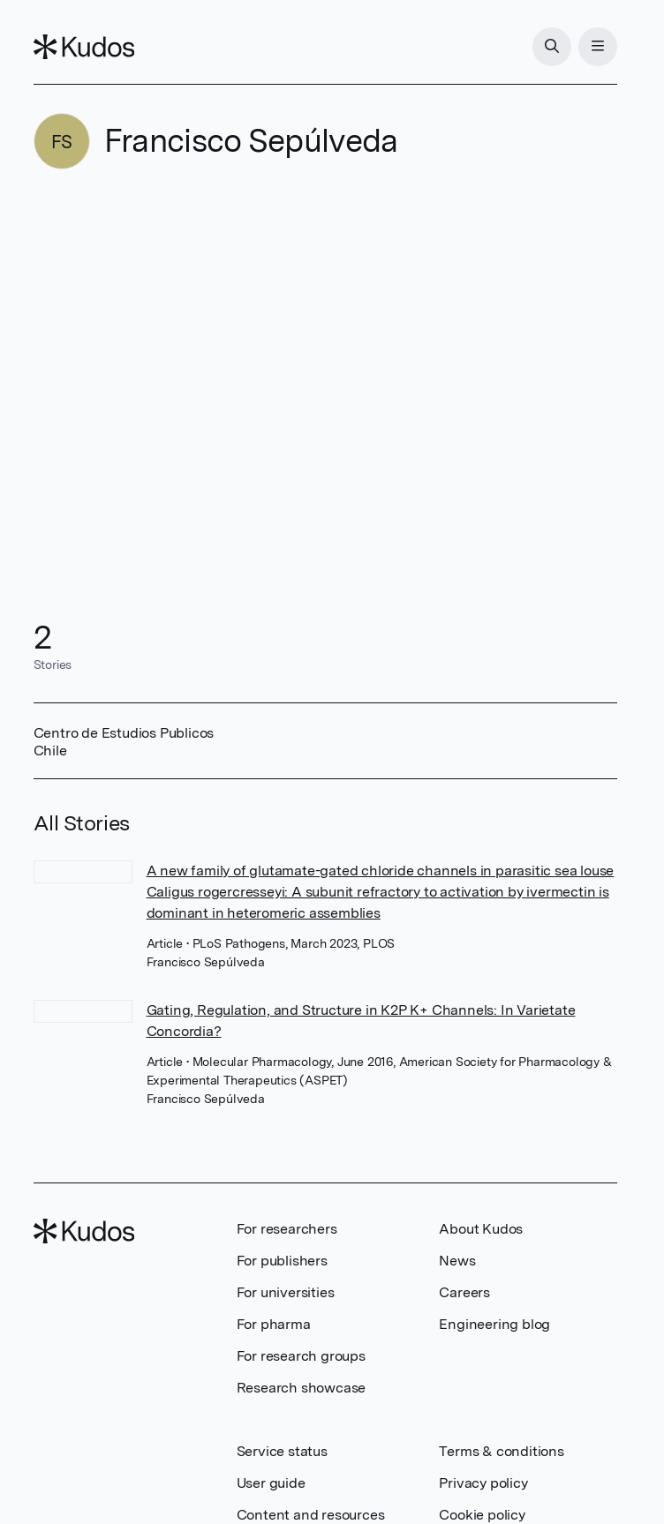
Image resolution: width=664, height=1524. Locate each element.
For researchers (287, 1228)
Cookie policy (481, 1514)
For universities (286, 1292)
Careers (464, 1292)
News (457, 1260)
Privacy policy (483, 1483)
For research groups (301, 1356)
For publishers (282, 1260)
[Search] (551, 46)
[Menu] (597, 46)
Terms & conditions (501, 1451)
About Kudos (481, 1228)
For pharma (274, 1324)
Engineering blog (494, 1324)
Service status (282, 1451)
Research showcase (301, 1387)
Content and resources (311, 1514)
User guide (271, 1483)
